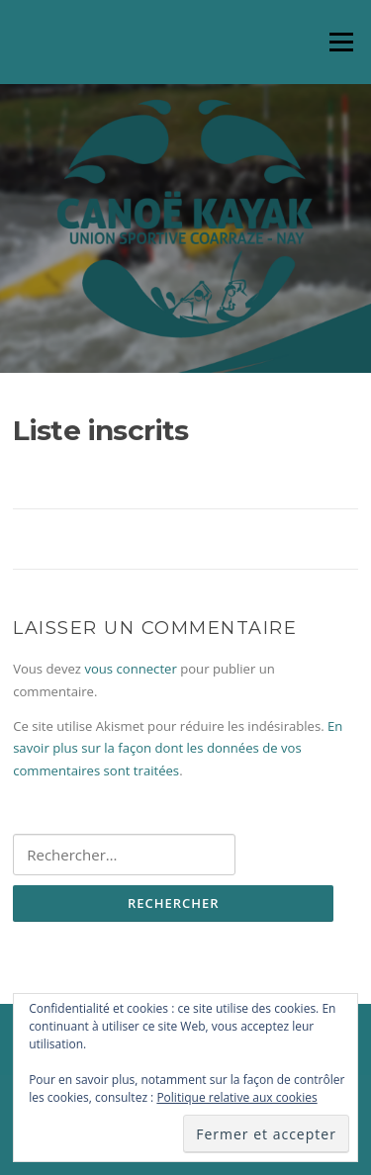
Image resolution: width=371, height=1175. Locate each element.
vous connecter (130, 669)
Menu (341, 41)
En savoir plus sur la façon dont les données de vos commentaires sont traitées (177, 748)
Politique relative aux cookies (236, 1097)
